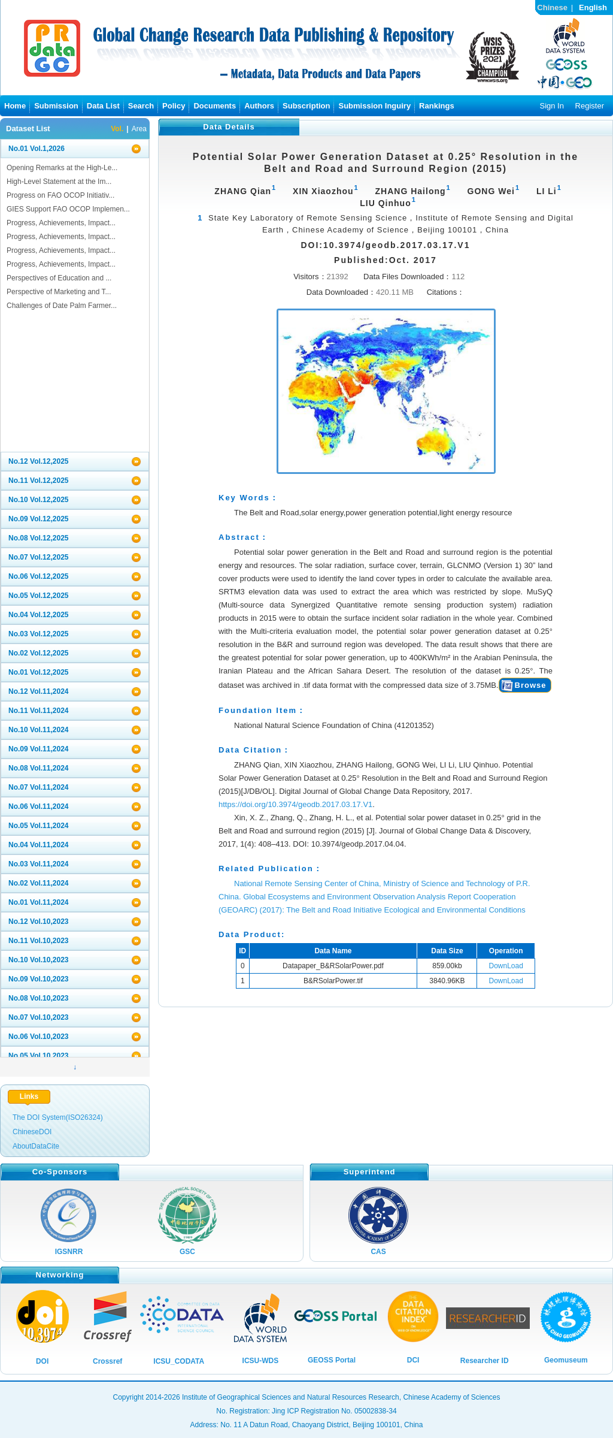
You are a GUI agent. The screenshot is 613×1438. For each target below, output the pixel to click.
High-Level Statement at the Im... (59, 181)
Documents (214, 105)
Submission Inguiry (374, 105)
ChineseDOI (32, 1132)
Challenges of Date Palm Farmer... (62, 305)
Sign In (551, 105)
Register (589, 105)
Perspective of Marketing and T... (59, 292)
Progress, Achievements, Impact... (61, 223)
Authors (259, 105)
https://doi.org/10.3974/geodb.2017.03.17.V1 (295, 804)
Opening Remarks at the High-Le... (62, 168)
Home (15, 105)
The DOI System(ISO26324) (58, 1117)
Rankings (436, 105)
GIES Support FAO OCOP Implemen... (68, 209)
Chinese (552, 7)
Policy (173, 105)
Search (141, 105)
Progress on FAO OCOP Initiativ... (60, 195)
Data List (103, 105)
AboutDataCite (36, 1146)
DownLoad (506, 966)
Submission (56, 105)
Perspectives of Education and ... (59, 278)
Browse (531, 685)
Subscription (306, 105)
